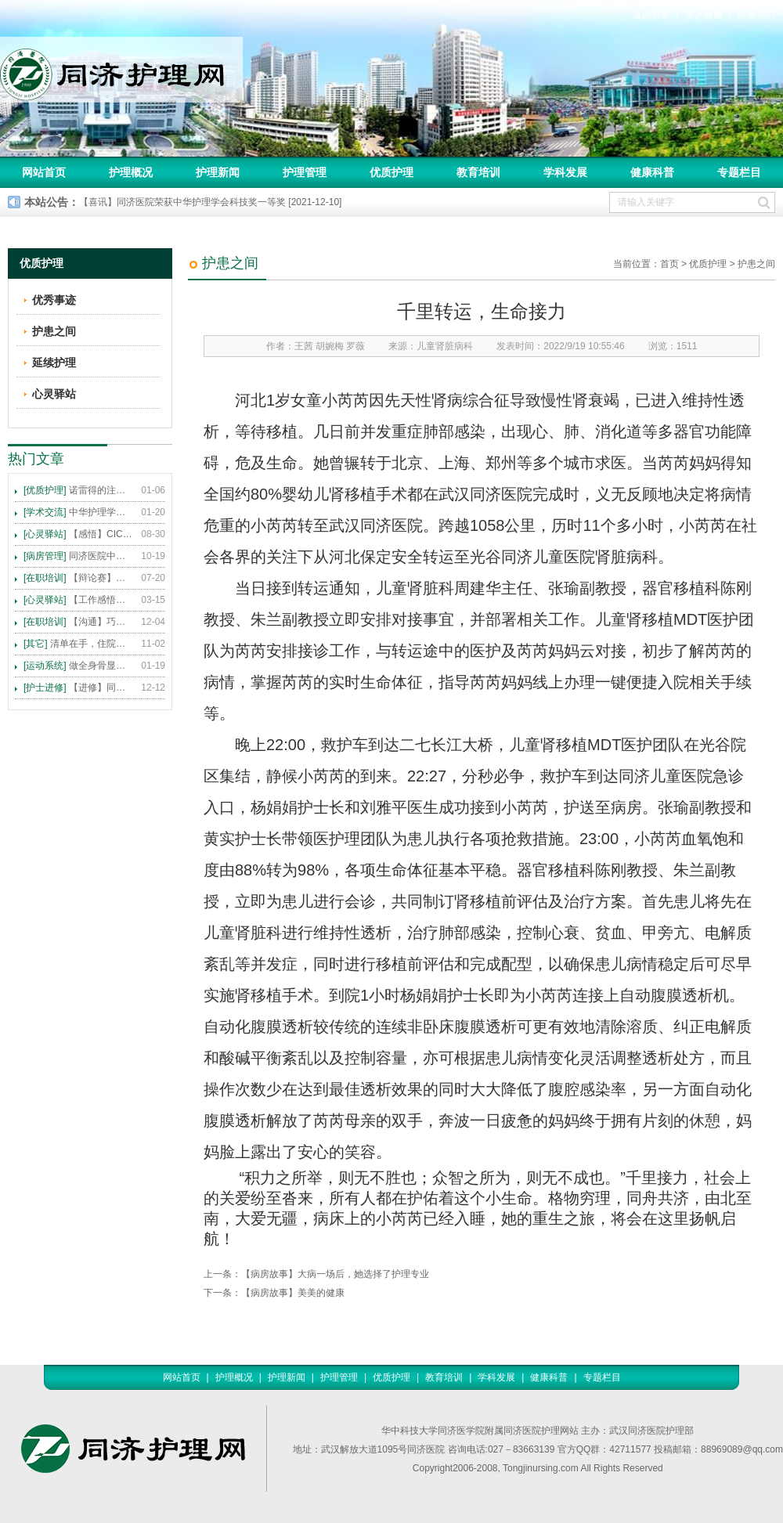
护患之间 (756, 263)
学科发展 (565, 172)
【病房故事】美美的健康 (293, 1292)
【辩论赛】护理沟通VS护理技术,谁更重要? (78, 577)
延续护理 (54, 362)
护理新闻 (218, 172)
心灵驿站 (54, 394)
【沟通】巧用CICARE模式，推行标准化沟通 (78, 621)
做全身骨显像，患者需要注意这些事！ (78, 665)
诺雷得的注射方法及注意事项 (78, 490)
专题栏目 (739, 172)
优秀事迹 (54, 300)
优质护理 (391, 172)
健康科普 (652, 172)
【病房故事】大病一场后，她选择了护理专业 (335, 1274)
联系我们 (756, 14)
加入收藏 (704, 14)
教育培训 (478, 172)
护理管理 (305, 172)
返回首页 (651, 14)
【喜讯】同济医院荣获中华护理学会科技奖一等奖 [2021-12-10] (210, 202)
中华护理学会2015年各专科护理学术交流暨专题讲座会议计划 (78, 512)
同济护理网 (121, 70)
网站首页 (44, 172)
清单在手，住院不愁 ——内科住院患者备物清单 (78, 643)
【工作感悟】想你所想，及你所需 (78, 599)
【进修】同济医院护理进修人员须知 (78, 687)
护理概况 (131, 172)
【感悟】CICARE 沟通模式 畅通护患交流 (78, 534)
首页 (669, 263)
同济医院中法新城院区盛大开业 (78, 555)
